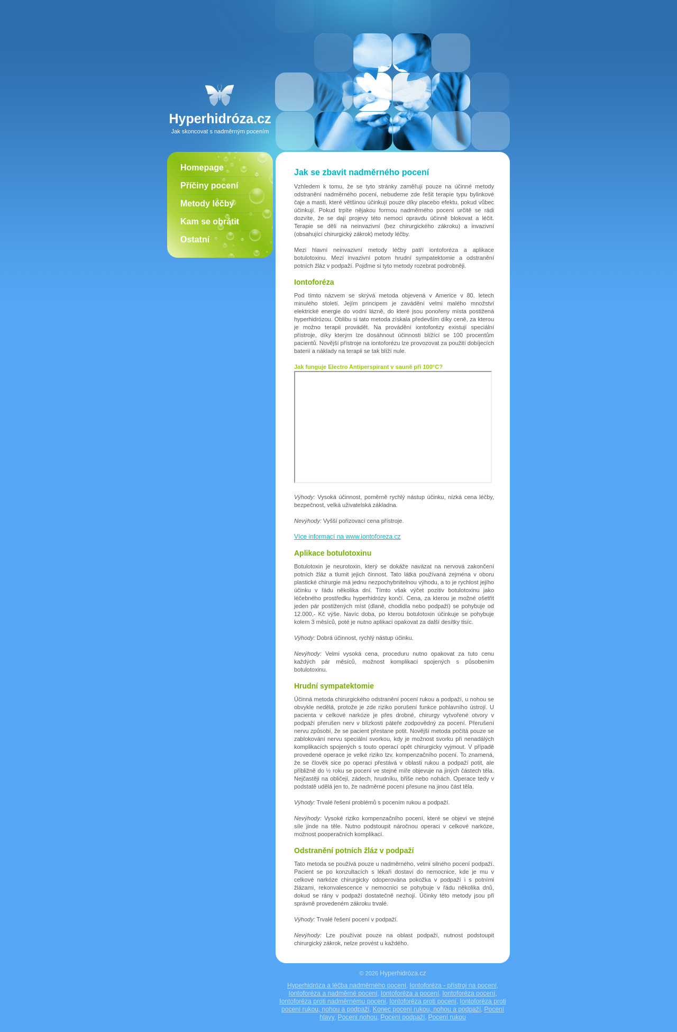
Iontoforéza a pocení (410, 993)
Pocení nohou (358, 1017)
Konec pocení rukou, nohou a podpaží (427, 1009)
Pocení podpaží (402, 1017)
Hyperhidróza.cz (403, 973)
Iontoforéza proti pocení (422, 1001)
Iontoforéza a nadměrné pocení (333, 993)
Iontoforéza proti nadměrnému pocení (332, 1001)
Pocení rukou (447, 1017)
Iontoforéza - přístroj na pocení (453, 985)
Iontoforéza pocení (468, 993)
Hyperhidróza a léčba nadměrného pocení (346, 985)
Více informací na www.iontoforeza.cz (347, 536)
